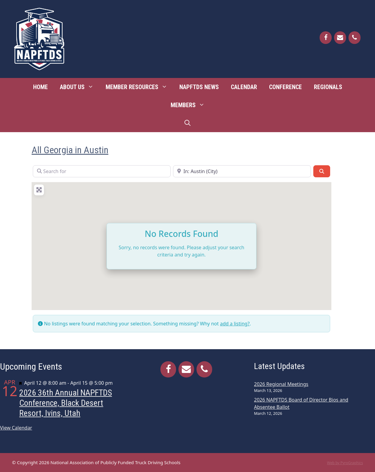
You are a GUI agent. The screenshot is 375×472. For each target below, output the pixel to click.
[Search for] (102, 171)
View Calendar (16, 427)
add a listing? (234, 323)
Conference (285, 87)
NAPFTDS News (199, 87)
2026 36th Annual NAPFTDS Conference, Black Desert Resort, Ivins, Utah (65, 403)
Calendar (244, 87)
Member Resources (139, 87)
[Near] (242, 171)
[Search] (321, 171)
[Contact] (340, 37)
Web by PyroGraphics (345, 462)
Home (40, 87)
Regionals (328, 87)
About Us (80, 87)
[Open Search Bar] (187, 123)
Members (191, 105)
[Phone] (355, 37)
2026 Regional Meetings (281, 384)
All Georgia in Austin (70, 150)
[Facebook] (326, 37)
